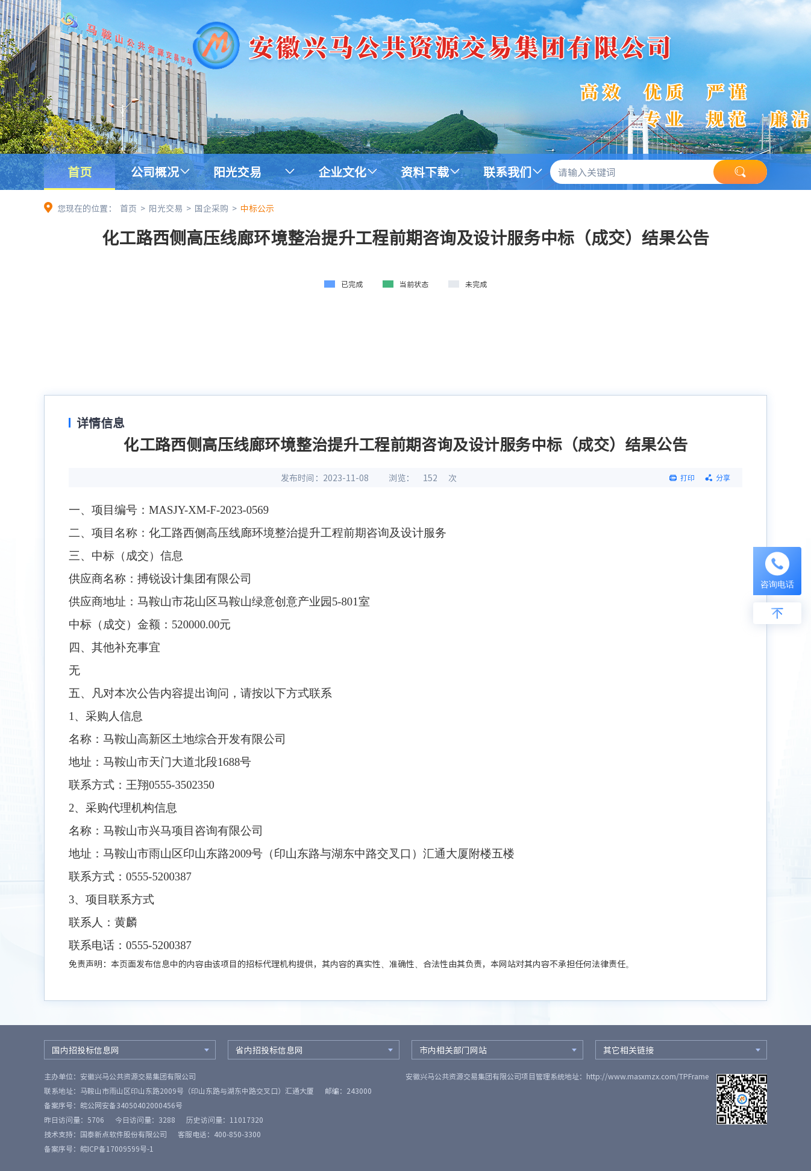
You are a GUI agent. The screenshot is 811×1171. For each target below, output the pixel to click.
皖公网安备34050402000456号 (131, 1105)
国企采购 (211, 208)
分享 (723, 477)
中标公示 (257, 208)
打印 (687, 477)
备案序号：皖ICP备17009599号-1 (99, 1148)
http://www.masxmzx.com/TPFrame (647, 1076)
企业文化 (342, 171)
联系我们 (507, 171)
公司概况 (155, 171)
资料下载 (425, 171)
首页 (79, 171)
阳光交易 (237, 171)
